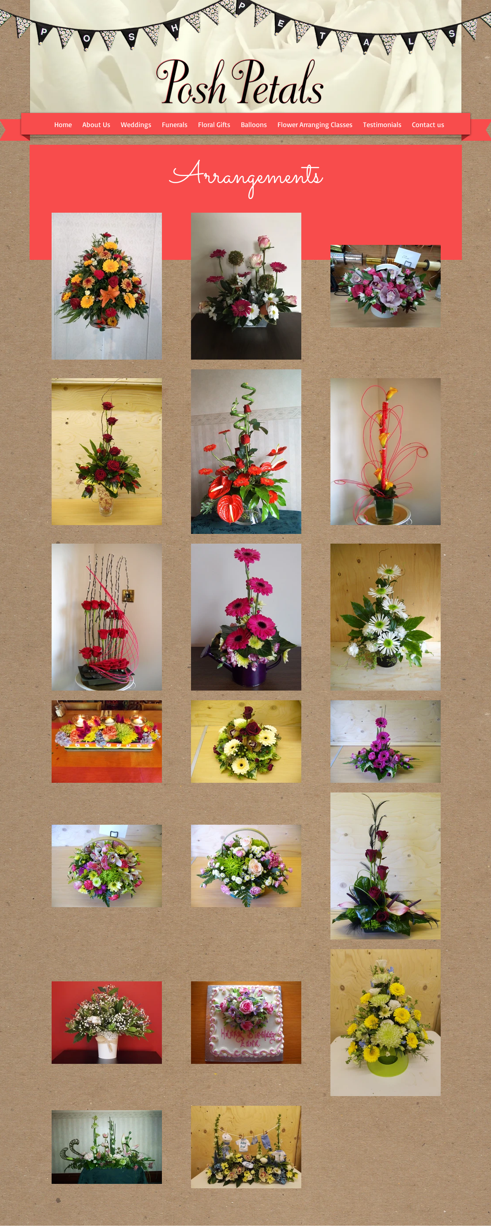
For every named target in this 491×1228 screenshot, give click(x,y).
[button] (136, 124)
